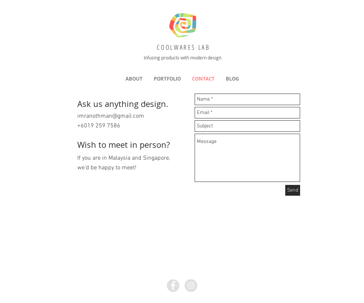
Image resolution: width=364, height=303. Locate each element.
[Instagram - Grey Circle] (191, 285)
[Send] (292, 190)
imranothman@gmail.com (110, 116)
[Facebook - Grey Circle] (173, 285)
